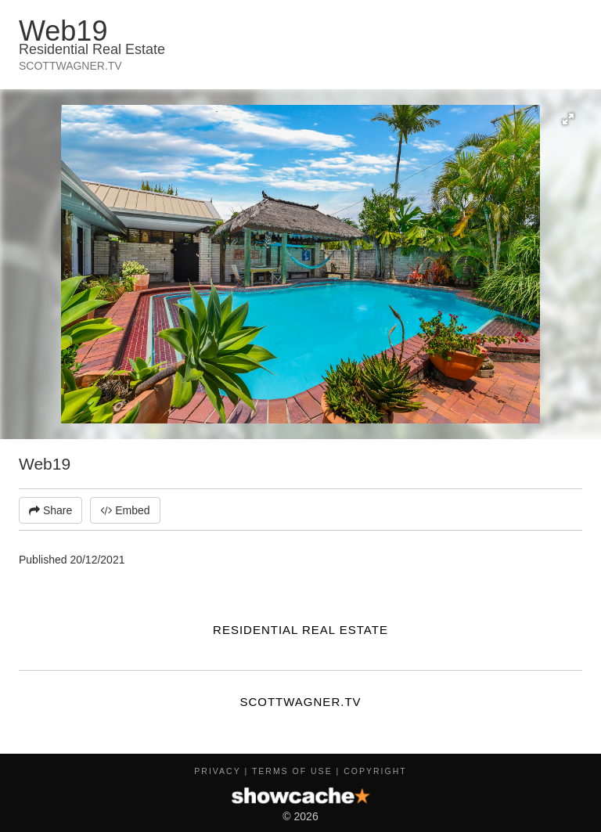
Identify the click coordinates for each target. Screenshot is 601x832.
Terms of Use (292, 771)
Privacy (217, 771)
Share (50, 510)
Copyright (375, 771)
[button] (568, 118)
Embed (124, 510)
